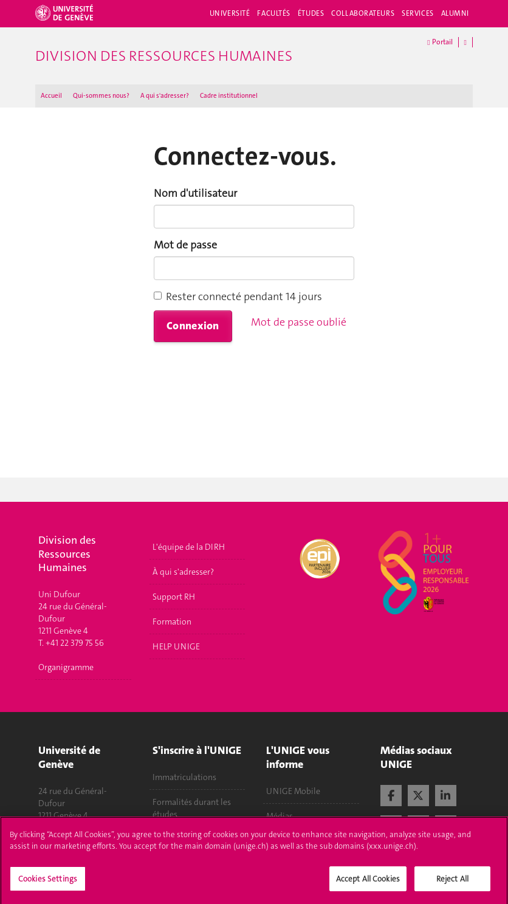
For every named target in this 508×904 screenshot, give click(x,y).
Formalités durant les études (192, 808)
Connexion (192, 325)
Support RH (174, 596)
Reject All (452, 886)
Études (311, 13)
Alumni (455, 13)
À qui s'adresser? (183, 571)
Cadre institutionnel (229, 95)
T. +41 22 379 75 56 (71, 642)
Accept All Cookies (368, 886)
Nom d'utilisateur (195, 193)
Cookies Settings (47, 886)
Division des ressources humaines (163, 56)
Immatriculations (184, 777)
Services (418, 13)
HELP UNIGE (176, 646)
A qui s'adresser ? (164, 95)
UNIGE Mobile (293, 791)
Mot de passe (185, 245)
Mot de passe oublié (298, 322)
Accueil (51, 95)
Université (230, 13)
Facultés (273, 13)
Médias (279, 815)
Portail (439, 42)
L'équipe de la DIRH (189, 546)
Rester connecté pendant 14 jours (238, 296)
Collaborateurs (362, 13)
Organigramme (66, 667)
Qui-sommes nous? (101, 95)
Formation (172, 621)
